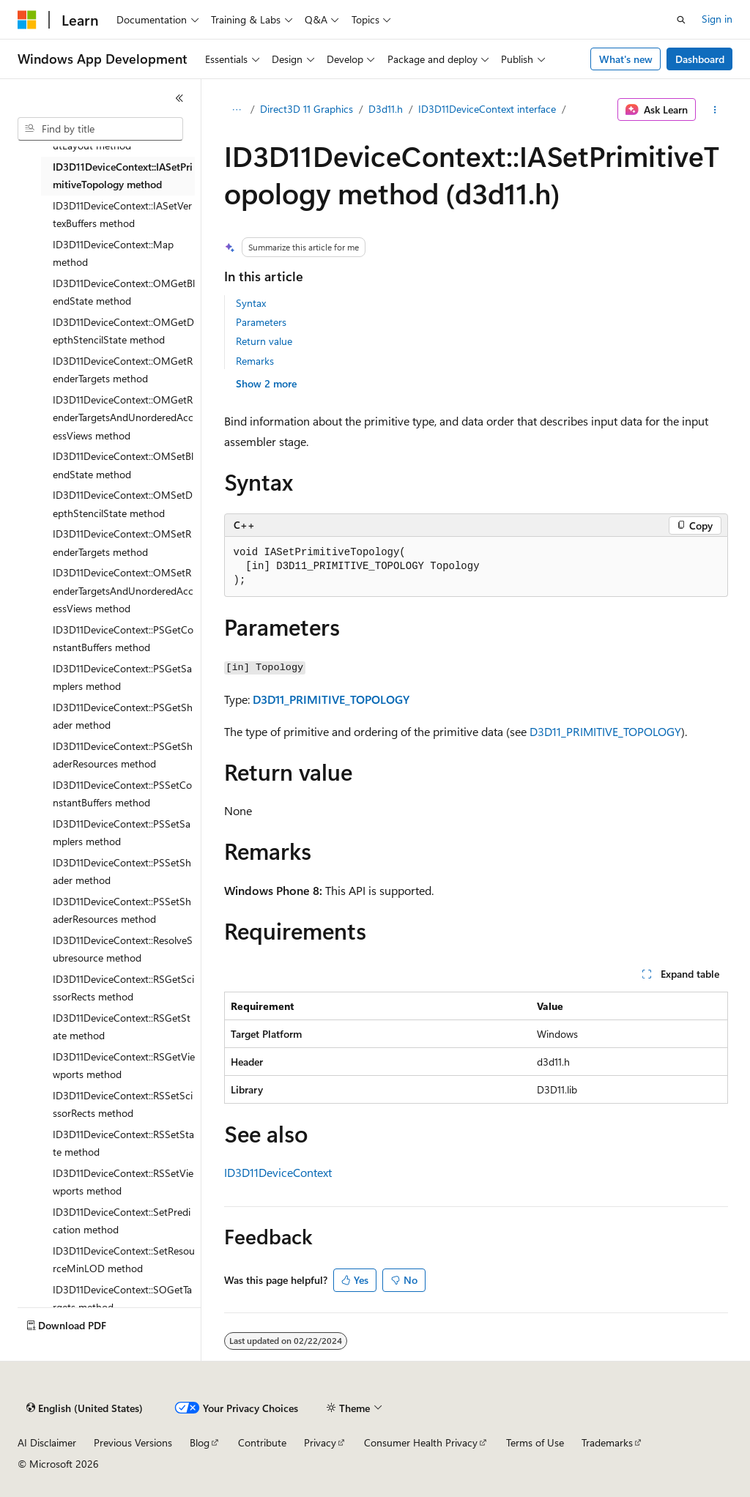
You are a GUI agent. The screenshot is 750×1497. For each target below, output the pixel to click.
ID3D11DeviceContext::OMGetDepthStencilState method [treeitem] (123, 331)
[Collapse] (179, 98)
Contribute (262, 1442)
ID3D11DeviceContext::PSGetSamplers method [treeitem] (122, 677)
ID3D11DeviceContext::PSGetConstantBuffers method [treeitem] (123, 639)
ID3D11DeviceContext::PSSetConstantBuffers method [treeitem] (122, 794)
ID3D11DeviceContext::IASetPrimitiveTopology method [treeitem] (123, 176)
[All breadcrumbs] (237, 110)
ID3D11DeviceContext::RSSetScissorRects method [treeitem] (123, 1104)
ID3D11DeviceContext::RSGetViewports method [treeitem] (124, 1066)
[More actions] (714, 110)
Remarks (255, 361)
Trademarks (607, 1442)
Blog (199, 1442)
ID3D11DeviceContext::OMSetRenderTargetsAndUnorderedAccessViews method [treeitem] (123, 590)
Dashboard (699, 59)
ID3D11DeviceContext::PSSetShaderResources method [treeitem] (122, 910)
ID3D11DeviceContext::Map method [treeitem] (113, 253)
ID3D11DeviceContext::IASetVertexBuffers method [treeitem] (122, 214)
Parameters (261, 322)
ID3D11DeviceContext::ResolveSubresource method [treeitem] (123, 949)
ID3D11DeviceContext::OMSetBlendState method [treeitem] (123, 465)
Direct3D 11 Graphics (306, 109)
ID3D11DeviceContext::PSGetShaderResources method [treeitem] (123, 755)
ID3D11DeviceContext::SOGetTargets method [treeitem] (122, 1298)
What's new (626, 59)
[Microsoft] (27, 19)
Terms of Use (535, 1442)
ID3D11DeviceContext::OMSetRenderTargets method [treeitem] (122, 543)
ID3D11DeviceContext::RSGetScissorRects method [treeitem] (123, 988)
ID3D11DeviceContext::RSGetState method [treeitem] (121, 1027)
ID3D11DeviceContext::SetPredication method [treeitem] (121, 1221)
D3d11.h (385, 109)
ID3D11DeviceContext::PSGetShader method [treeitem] (123, 716)
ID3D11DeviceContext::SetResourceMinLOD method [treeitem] (124, 1260)
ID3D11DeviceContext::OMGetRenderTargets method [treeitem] (123, 370)
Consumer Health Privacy (421, 1442)
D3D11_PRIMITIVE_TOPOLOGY (331, 699)
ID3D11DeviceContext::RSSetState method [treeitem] (123, 1143)
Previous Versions (133, 1442)
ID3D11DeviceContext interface (487, 109)
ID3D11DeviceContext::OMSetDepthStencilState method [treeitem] (123, 504)
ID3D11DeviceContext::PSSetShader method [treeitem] (122, 871)
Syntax (251, 303)
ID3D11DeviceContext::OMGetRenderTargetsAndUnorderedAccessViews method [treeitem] (123, 417)
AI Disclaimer (47, 1442)
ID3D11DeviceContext (278, 1172)
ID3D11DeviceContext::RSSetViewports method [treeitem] (123, 1182)
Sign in (717, 19)
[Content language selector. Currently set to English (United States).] (85, 1408)
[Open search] (681, 20)
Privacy (320, 1442)
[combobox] (100, 129)
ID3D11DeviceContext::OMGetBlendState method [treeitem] (124, 292)
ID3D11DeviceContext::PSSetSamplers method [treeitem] (121, 833)
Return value (264, 341)
